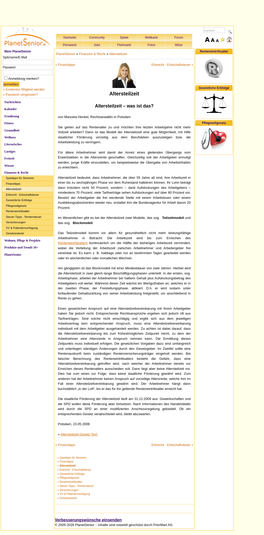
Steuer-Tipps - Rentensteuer (23, 216)
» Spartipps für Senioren (71, 457)
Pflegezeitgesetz (16, 205)
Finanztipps (13, 183)
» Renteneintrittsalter (69, 481)
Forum (178, 37)
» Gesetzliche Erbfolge (71, 473)
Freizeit (9, 158)
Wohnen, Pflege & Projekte (22, 240)
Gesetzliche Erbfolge (19, 200)
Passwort (9, 67)
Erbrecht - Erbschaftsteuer (22, 194)
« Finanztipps (65, 65)
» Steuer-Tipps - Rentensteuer (75, 485)
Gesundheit (12, 130)
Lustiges (9, 151)
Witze (179, 45)
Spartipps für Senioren (20, 178)
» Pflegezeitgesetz (68, 477)
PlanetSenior (12, 254)
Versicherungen (15, 222)
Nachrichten (12, 102)
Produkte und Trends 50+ (21, 247)
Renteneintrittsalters (73, 243)
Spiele (124, 37)
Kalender (10, 109)
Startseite (69, 37)
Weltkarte (151, 37)
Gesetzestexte (15, 233)
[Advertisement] (117, 12)
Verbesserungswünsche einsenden (88, 520)
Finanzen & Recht (16, 172)
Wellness (10, 137)
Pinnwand (69, 45)
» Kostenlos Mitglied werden (24, 89)
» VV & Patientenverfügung (73, 493)
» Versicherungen (67, 490)
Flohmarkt (124, 45)
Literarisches (13, 144)
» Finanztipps (65, 461)
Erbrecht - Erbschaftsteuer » (172, 65)
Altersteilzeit (13, 189)
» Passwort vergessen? (20, 94)
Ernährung (11, 116)
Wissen (9, 165)
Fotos (151, 45)
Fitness (9, 123)
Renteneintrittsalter (18, 211)
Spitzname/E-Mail (15, 57)
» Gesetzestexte (67, 498)
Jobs (97, 45)
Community (97, 37)
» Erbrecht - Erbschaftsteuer (74, 469)
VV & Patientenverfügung (22, 227)
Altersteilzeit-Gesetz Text (78, 434)
